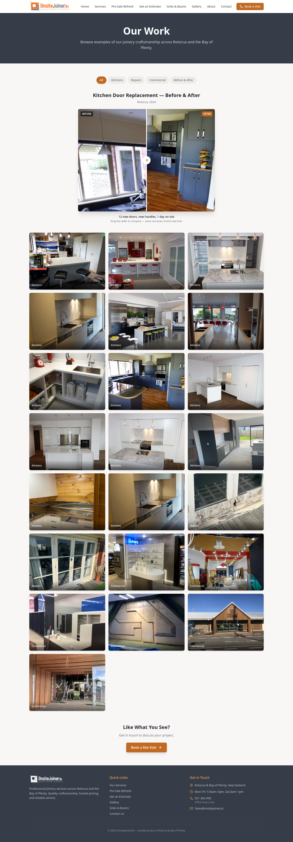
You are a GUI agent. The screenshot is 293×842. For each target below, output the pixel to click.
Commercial (157, 80)
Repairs (136, 80)
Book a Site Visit (146, 747)
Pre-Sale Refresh (123, 6)
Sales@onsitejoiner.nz (209, 808)
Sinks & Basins (176, 6)
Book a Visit (250, 6)
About (211, 6)
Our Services (118, 785)
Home (85, 6)
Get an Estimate (150, 6)
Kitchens (117, 80)
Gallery (196, 6)
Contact (226, 6)
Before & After (183, 80)
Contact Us (117, 814)
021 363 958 (203, 798)
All (101, 80)
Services (100, 6)
